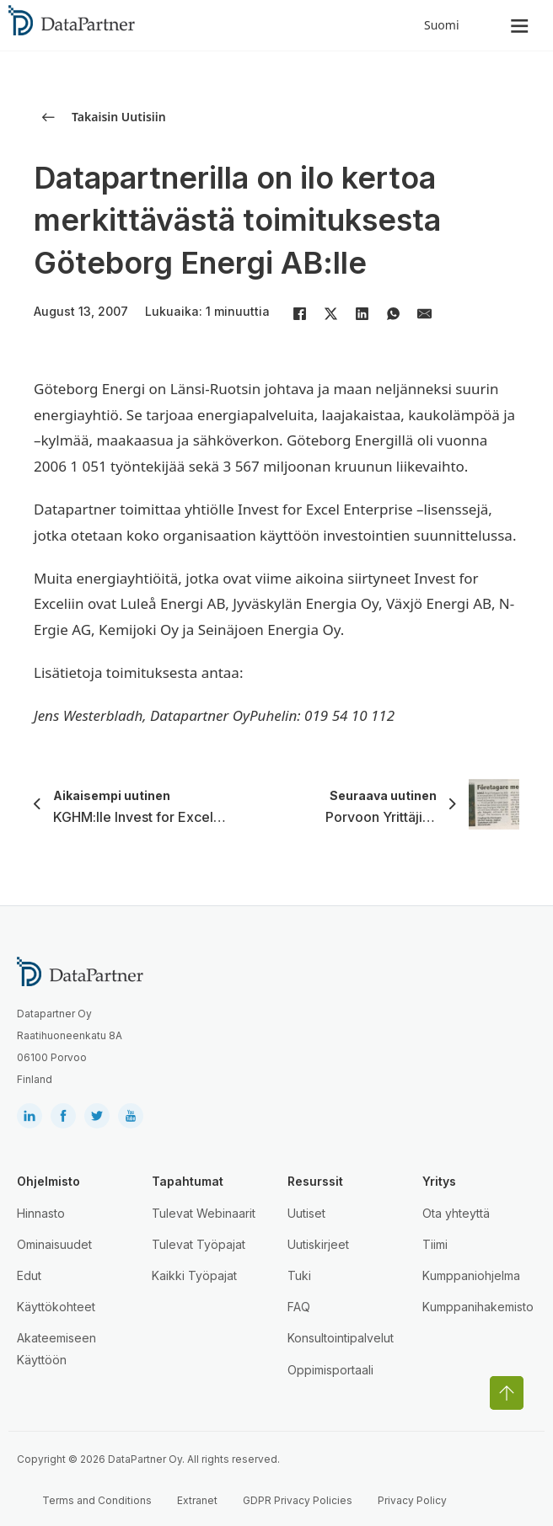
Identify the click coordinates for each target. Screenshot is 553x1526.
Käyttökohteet (56, 1306)
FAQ (298, 1306)
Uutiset (306, 1213)
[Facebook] (299, 313)
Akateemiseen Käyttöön (56, 1348)
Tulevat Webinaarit (203, 1213)
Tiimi (435, 1244)
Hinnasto (41, 1213)
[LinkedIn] (361, 313)
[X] (330, 313)
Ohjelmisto (48, 1181)
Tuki (299, 1275)
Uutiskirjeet (318, 1244)
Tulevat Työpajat (198, 1244)
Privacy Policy (412, 1500)
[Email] (424, 313)
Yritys (439, 1181)
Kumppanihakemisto (478, 1306)
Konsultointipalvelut (340, 1338)
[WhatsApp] (392, 313)
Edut (29, 1275)
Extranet (197, 1500)
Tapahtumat (187, 1181)
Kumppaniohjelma (471, 1275)
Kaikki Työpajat (194, 1275)
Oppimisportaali (330, 1370)
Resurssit (315, 1181)
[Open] (519, 25)
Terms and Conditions (97, 1500)
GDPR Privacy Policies (297, 1500)
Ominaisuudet (54, 1244)
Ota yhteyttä (456, 1213)
